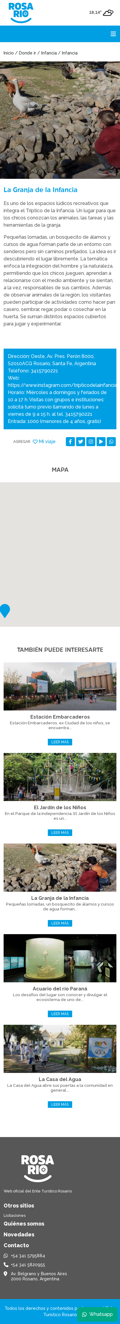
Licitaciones (15, 1215)
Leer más (60, 742)
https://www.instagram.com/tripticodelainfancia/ (64, 385)
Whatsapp (97, 1314)
